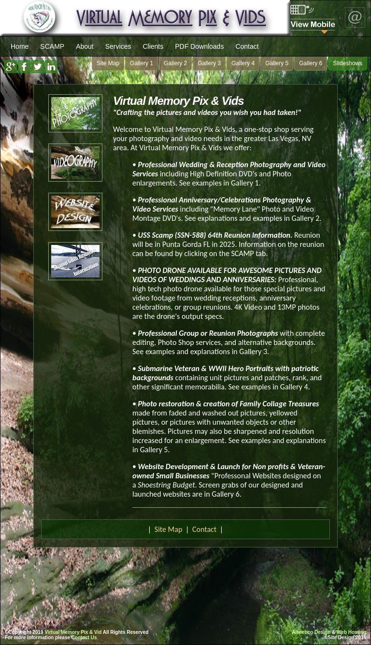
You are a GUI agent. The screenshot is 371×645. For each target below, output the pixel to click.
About (85, 46)
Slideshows (347, 63)
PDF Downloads (199, 46)
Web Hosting (351, 632)
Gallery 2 (175, 63)
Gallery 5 (276, 63)
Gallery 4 (243, 63)
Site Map (108, 63)
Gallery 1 (141, 63)
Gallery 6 (310, 63)
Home (20, 46)
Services (118, 46)
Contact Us (84, 637)
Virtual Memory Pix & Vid (72, 632)
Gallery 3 (209, 63)
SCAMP (52, 46)
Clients (153, 46)
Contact (246, 46)
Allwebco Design (311, 632)
